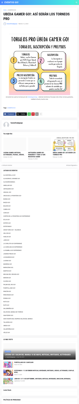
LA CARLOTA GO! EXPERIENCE (12, 243)
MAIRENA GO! (7, 264)
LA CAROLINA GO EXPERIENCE (12, 247)
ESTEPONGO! (7, 226)
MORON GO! (7, 277)
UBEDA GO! (6, 325)
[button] (2, 2)
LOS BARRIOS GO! (8, 257)
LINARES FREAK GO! (9, 254)
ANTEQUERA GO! (8, 189)
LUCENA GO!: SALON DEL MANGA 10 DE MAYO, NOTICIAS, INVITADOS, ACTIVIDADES (38, 354)
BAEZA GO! (6, 202)
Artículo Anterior (7, 165)
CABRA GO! (6, 209)
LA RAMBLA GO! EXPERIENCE (12, 250)
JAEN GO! (6, 240)
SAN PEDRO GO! (8, 315)
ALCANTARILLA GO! (9, 175)
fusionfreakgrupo (17, 123)
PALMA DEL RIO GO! (9, 284)
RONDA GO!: (7, 298)
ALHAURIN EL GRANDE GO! (11, 178)
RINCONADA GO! (8, 295)
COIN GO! (6, 213)
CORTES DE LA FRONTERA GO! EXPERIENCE (16, 216)
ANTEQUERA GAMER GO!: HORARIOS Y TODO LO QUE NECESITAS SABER (36, 155)
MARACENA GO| (8, 267)
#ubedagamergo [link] (32, 97)
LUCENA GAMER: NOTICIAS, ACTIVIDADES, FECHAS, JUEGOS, (13, 154)
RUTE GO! (6, 305)
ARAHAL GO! (7, 192)
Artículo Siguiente (71, 165)
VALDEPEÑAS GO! (8, 329)
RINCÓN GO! (7, 291)
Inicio (5, 10)
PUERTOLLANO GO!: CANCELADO (23, 362)
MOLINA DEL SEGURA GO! (11, 274)
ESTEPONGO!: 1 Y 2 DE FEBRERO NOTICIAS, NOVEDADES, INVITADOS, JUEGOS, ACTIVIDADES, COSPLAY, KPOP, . (44, 371)
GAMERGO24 (12, 10)
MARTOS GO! (7, 271)
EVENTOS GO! (11, 2)
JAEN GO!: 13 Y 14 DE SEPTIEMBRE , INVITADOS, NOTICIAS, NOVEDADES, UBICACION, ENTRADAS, (42, 379)
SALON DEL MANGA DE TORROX (13, 312)
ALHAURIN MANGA (9, 182)
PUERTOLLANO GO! (9, 288)
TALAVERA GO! (7, 322)
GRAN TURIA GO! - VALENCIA (12, 230)
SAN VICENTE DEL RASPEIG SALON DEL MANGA (18, 319)
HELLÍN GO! (7, 233)
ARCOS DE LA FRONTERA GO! (12, 195)
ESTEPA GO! (7, 223)
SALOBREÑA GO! (8, 308)
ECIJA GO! (6, 219)
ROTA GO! (6, 301)
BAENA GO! (6, 199)
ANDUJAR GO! (7, 185)
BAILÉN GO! (7, 206)
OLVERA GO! (7, 281)
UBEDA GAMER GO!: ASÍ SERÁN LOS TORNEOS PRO (64, 154)
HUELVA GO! (7, 236)
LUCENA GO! (7, 260)
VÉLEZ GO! (6, 332)
